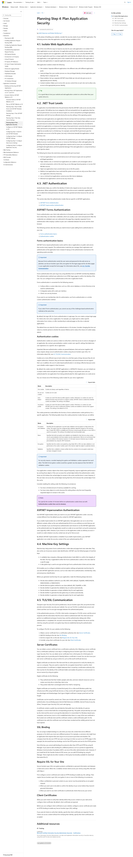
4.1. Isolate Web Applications (120, 16)
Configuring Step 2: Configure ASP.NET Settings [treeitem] (14, 137)
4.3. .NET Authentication (118, 20)
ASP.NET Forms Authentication (49, 203)
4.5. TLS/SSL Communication (62, 354)
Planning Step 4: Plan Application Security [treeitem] (12, 123)
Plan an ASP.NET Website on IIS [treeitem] (14, 104)
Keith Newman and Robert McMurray (50, 33)
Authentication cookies (47, 236)
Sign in (129, 2)
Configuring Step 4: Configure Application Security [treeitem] (14, 146)
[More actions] (94, 13)
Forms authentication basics (48, 234)
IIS (42, 13)
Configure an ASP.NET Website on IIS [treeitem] (14, 128)
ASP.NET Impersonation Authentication (51, 205)
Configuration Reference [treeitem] (9, 162)
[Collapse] (21, 11)
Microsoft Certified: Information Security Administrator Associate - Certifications (58, 833)
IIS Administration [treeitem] (8, 164)
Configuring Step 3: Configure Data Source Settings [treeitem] (14, 142)
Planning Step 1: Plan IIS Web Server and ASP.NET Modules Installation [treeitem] (14, 109)
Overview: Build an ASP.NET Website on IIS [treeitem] (13, 101)
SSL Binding (63, 635)
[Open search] (125, 2)
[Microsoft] (3, 2)
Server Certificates (84, 633)
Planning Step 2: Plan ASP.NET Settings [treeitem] (14, 114)
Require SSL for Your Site (69, 638)
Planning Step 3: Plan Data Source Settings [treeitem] (13, 119)
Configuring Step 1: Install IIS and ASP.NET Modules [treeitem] (13, 133)
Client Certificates (75, 640)
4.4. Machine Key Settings (119, 23)
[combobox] (11, 15)
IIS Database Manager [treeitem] (11, 81)
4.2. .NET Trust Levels (117, 18)
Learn (38, 13)
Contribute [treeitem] (6, 160)
